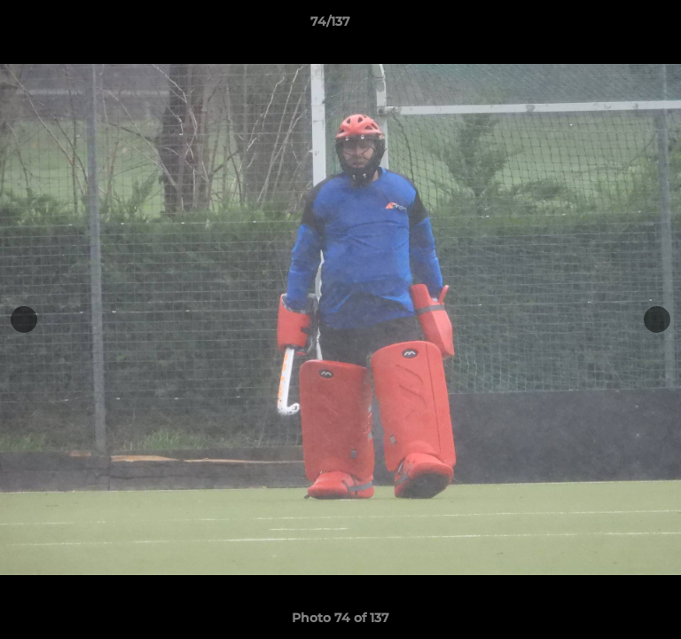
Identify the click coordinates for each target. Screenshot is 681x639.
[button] (617, 26)
